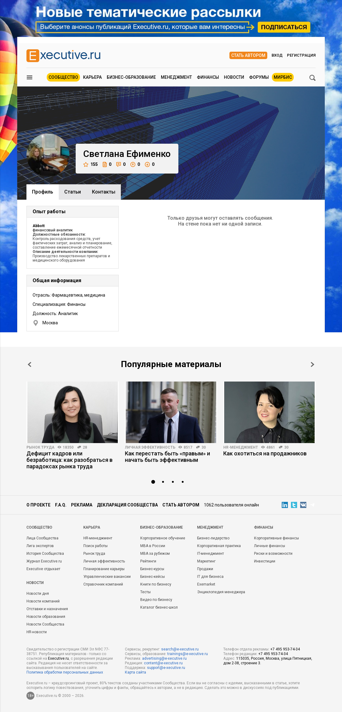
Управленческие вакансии (107, 576)
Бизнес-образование (131, 77)
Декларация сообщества (127, 504)
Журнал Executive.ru (44, 561)
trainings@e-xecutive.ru (187, 654)
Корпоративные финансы (276, 538)
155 (90, 164)
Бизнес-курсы (152, 569)
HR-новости (36, 632)
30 (203, 447)
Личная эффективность (150, 447)
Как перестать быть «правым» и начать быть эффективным (167, 456)
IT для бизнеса (210, 576)
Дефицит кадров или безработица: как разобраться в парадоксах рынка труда (69, 460)
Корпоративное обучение (162, 538)
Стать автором (248, 55)
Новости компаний (43, 601)
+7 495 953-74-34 (285, 649)
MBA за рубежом (155, 553)
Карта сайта (135, 672)
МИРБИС (283, 77)
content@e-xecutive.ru (163, 663)
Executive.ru (58, 658)
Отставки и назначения (47, 609)
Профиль (42, 192)
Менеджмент (176, 77)
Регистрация (301, 55)
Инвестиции (264, 561)
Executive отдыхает (43, 569)
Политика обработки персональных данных (64, 672)
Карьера (92, 77)
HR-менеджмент (240, 447)
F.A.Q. (60, 504)
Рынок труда (40, 447)
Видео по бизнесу (156, 600)
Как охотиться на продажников (265, 453)
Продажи (205, 569)
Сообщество (63, 77)
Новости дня (37, 593)
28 (85, 447)
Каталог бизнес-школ (159, 607)
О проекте (38, 504)
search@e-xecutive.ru (180, 649)
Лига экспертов (40, 546)
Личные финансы (269, 546)
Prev (29, 364)
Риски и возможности (273, 553)
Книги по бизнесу (155, 584)
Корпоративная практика (219, 546)
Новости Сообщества (45, 624)
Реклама (81, 504)
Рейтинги (148, 561)
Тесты (145, 592)
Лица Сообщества (42, 538)
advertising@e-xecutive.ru (164, 658)
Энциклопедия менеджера (221, 592)
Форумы (259, 77)
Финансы (208, 77)
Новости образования (45, 616)
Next (312, 364)
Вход (277, 55)
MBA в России (152, 546)
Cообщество (39, 527)
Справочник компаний (103, 584)
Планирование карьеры (104, 569)
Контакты (103, 192)
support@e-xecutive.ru (166, 668)
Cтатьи (72, 192)
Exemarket (206, 584)
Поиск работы (95, 546)
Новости (234, 77)
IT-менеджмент (210, 553)
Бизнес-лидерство (213, 538)
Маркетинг (206, 561)
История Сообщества (45, 553)
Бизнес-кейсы (152, 576)
